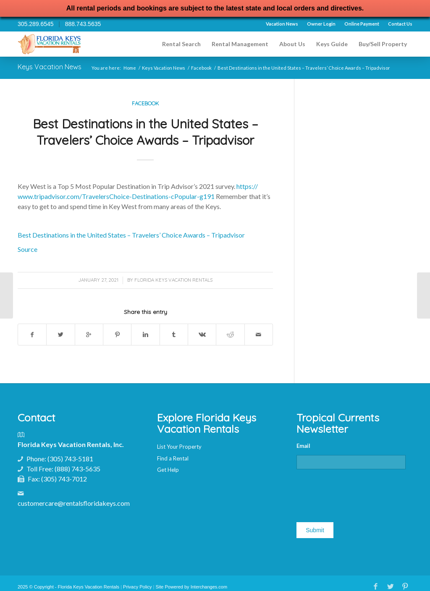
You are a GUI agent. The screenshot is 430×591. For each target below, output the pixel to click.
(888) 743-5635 (77, 469)
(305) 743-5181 (70, 459)
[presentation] (360, 492)
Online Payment (361, 23)
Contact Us (400, 23)
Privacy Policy (137, 586)
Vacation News (282, 23)
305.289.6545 (36, 24)
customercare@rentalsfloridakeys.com (74, 503)
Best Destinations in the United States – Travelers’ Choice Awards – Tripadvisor (145, 132)
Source (27, 249)
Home (129, 68)
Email (303, 445)
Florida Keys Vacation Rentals (173, 280)
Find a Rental (173, 458)
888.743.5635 (83, 24)
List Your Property (179, 446)
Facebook (201, 68)
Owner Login (321, 23)
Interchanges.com (209, 586)
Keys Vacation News (49, 67)
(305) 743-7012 (64, 479)
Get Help (168, 469)
